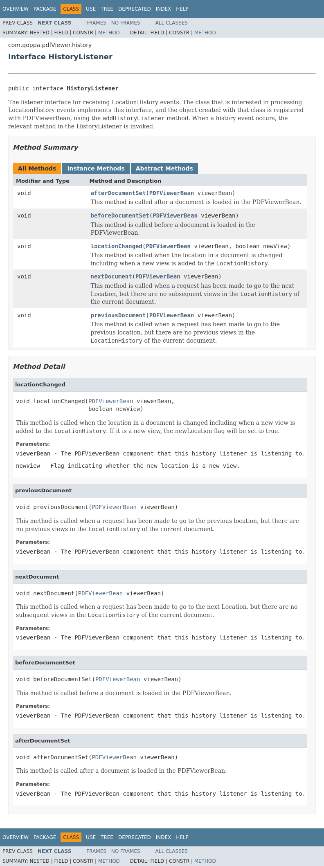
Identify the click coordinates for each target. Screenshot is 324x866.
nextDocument (111, 276)
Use (91, 9)
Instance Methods (95, 168)
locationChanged (116, 246)
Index (163, 9)
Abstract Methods (164, 168)
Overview (15, 9)
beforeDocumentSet (120, 215)
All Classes (171, 23)
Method (109, 33)
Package (45, 9)
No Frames (125, 23)
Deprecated (134, 9)
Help (182, 9)
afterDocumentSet (118, 193)
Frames (96, 23)
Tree (107, 9)
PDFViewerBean (171, 193)
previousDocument (118, 315)
